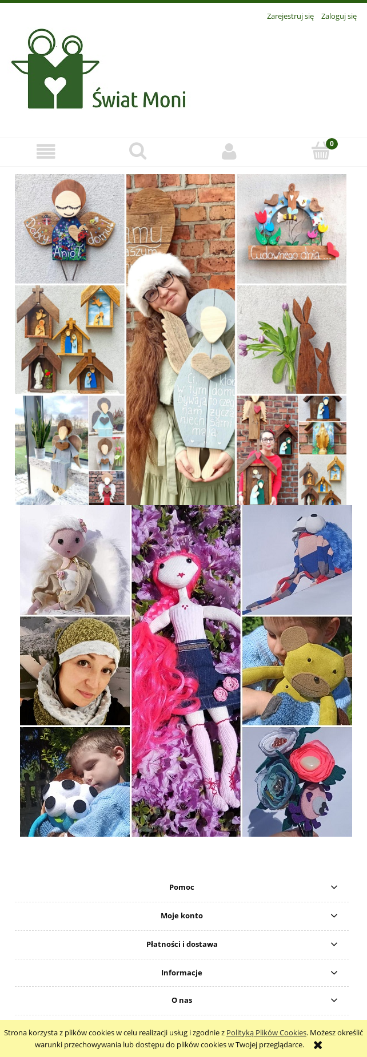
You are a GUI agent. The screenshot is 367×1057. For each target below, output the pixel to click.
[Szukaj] (138, 150)
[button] (46, 151)
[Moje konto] (229, 151)
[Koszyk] (321, 150)
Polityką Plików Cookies (266, 1032)
